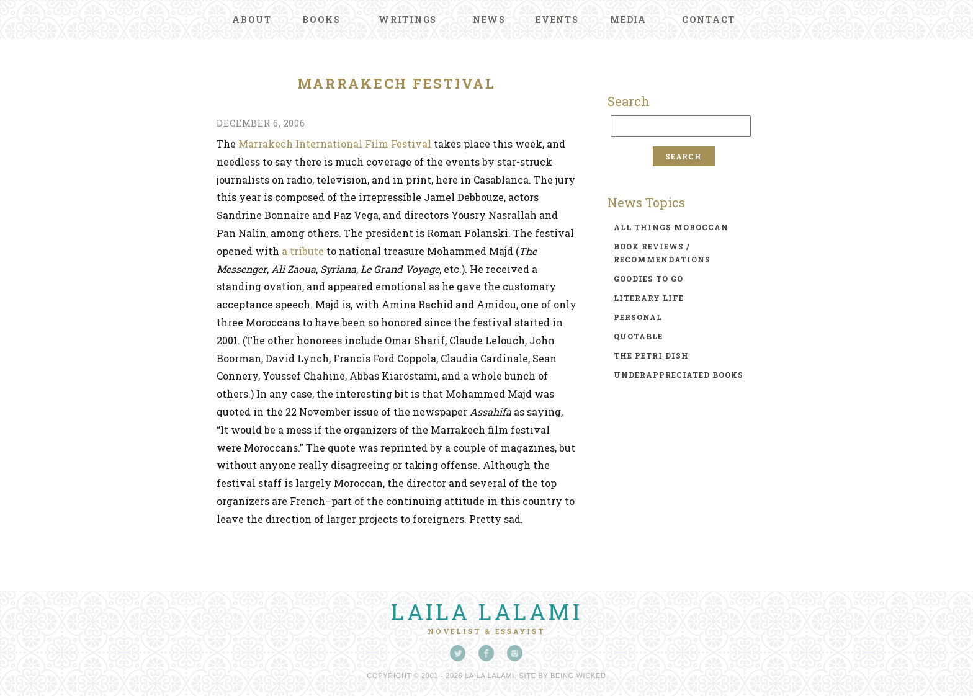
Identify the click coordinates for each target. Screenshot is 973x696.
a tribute (303, 250)
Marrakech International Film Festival (334, 143)
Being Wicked (578, 675)
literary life (649, 298)
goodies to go (648, 278)
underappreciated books (678, 375)
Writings (408, 19)
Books (321, 19)
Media (628, 19)
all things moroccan (671, 227)
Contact (708, 19)
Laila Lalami (486, 612)
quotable (638, 336)
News (489, 19)
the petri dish (651, 355)
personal (638, 317)
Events (557, 19)
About (252, 19)
